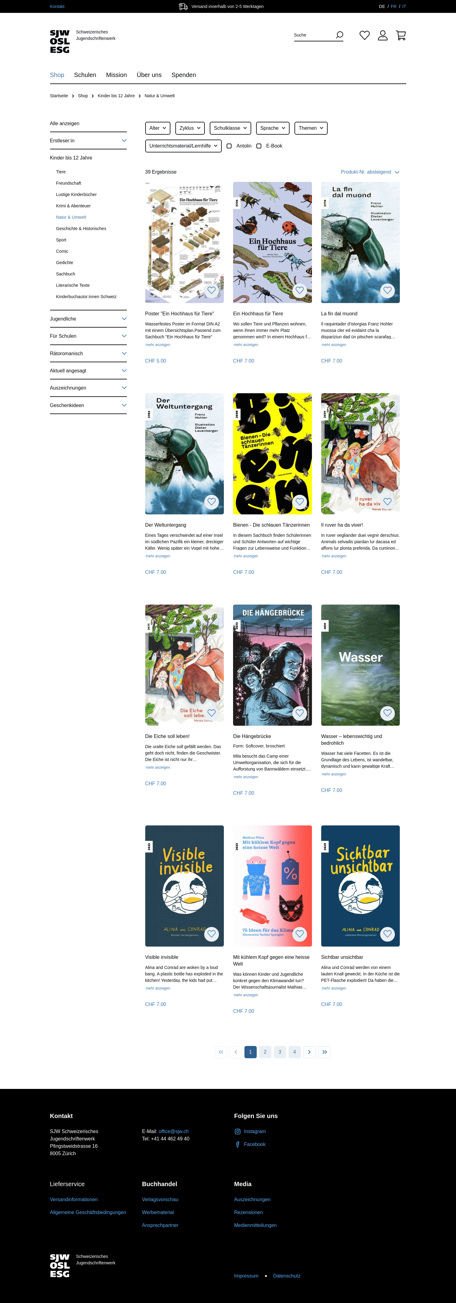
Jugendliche (88, 317)
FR (394, 6)
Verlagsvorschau (160, 1199)
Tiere (61, 171)
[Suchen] (337, 35)
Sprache (273, 128)
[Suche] (313, 35)
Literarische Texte (73, 285)
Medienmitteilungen (255, 1225)
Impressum (246, 1275)
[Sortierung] (360, 172)
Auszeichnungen (88, 386)
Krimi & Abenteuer (73, 205)
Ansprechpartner (160, 1225)
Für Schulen (88, 335)
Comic (62, 251)
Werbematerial (158, 1212)
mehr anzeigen (158, 345)
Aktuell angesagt (88, 369)
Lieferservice (67, 1184)
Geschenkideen (88, 404)
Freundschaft (68, 183)
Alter (158, 128)
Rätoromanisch (88, 352)
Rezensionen (248, 1212)
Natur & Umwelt (71, 217)
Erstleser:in (88, 139)
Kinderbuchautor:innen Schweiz (86, 296)
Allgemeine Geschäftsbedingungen (88, 1212)
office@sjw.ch (174, 1131)
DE (382, 6)
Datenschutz (287, 1275)
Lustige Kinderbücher (76, 194)
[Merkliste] (365, 35)
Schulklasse (230, 128)
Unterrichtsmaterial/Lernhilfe (184, 145)
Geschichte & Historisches (81, 228)
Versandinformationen (74, 1199)
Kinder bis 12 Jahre (71, 157)
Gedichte (64, 262)
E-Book (274, 145)
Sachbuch (65, 273)
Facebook (250, 1144)
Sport (61, 239)
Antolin (243, 145)
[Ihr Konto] (383, 35)
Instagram (250, 1131)
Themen (311, 128)
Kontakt (57, 6)
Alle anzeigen (65, 123)
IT (404, 6)
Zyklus (190, 128)
